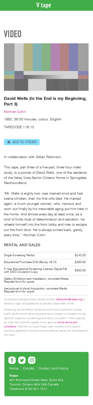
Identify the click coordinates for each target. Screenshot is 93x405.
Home (14, 368)
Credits (28, 368)
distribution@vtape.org (69, 299)
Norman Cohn (15, 112)
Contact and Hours (53, 368)
